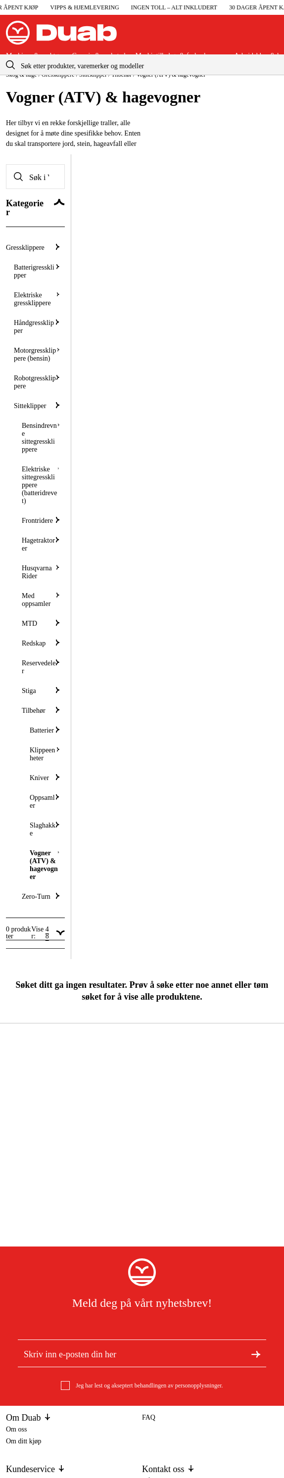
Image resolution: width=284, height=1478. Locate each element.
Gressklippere (32, 247)
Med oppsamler (40, 599)
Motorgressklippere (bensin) (36, 354)
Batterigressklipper (36, 271)
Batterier (44, 730)
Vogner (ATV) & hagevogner (44, 864)
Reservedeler (40, 667)
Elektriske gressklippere (36, 299)
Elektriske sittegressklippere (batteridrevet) (40, 485)
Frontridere (40, 520)
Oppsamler (44, 801)
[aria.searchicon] (10, 64)
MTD (40, 623)
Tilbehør (40, 710)
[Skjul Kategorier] (35, 208)
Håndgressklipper (36, 326)
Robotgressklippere (36, 382)
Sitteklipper (36, 406)
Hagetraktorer (40, 544)
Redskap (40, 643)
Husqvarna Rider (40, 572)
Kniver (44, 778)
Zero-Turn (40, 896)
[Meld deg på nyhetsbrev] (255, 1353)
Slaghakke (44, 829)
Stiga (40, 690)
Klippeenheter (44, 754)
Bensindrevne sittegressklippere (40, 437)
